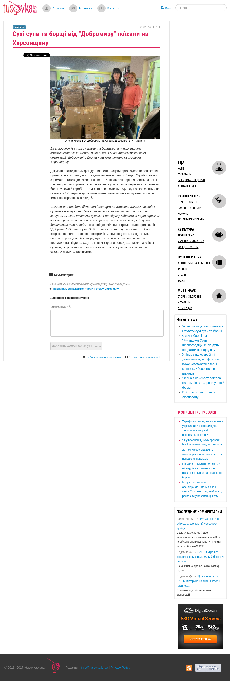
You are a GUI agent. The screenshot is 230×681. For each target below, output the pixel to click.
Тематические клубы (191, 219)
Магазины (184, 302)
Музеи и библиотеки (191, 241)
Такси (181, 280)
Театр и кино (186, 235)
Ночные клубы (187, 202)
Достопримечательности (194, 263)
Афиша (58, 8)
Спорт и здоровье (189, 296)
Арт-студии (185, 308)
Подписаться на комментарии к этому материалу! (86, 288)
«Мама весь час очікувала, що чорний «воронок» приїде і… (198, 523)
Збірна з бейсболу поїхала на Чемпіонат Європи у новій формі (203, 382)
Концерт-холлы (188, 247)
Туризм (182, 269)
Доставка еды (187, 186)
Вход (168, 7)
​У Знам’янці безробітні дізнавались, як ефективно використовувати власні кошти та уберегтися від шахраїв (201, 364)
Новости (85, 8)
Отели (182, 274)
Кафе (181, 168)
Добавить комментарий (76, 346)
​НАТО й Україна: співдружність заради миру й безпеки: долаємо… (200, 557)
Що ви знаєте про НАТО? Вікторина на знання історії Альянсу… (198, 581)
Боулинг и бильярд (190, 207)
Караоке (183, 213)
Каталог (113, 8)
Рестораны (184, 174)
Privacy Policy (120, 667)
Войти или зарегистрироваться (104, 357)
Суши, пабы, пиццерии (191, 180)
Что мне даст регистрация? (144, 357)
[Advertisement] (202, 88)
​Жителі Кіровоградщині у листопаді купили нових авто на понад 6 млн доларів (202, 454)
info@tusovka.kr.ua (94, 667)
